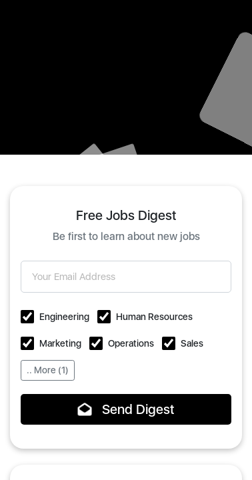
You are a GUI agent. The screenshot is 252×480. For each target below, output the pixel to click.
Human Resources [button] (154, 316)
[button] (27, 316)
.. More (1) (48, 370)
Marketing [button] (60, 343)
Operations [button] (131, 343)
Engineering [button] (64, 316)
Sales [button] (192, 343)
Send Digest (126, 409)
